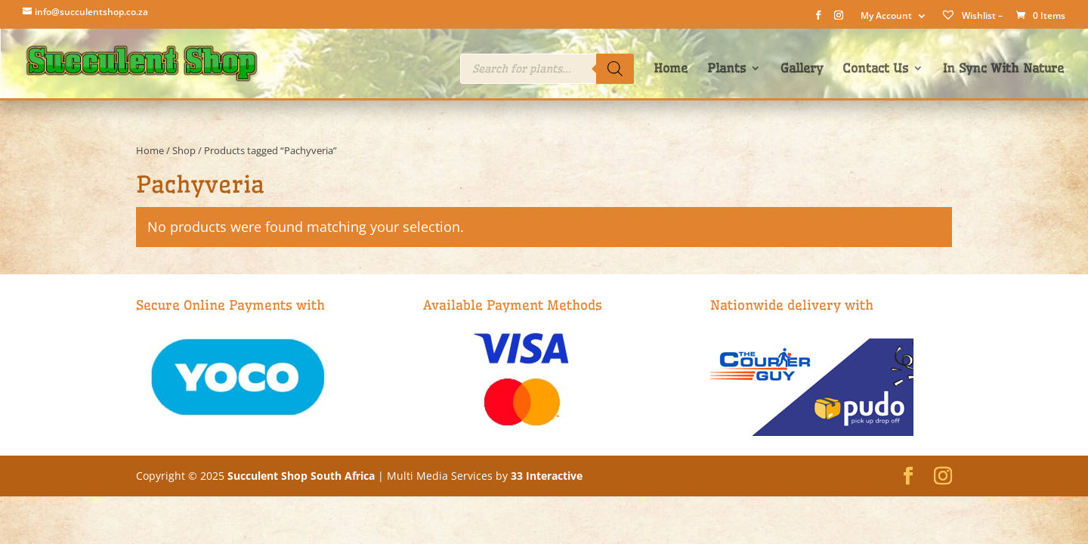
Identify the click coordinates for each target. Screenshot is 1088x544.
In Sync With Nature (1003, 69)
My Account (886, 16)
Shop (184, 150)
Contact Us (875, 69)
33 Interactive (547, 475)
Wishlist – (972, 15)
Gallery (801, 69)
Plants (726, 69)
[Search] (615, 69)
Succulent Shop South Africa (301, 475)
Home (671, 69)
